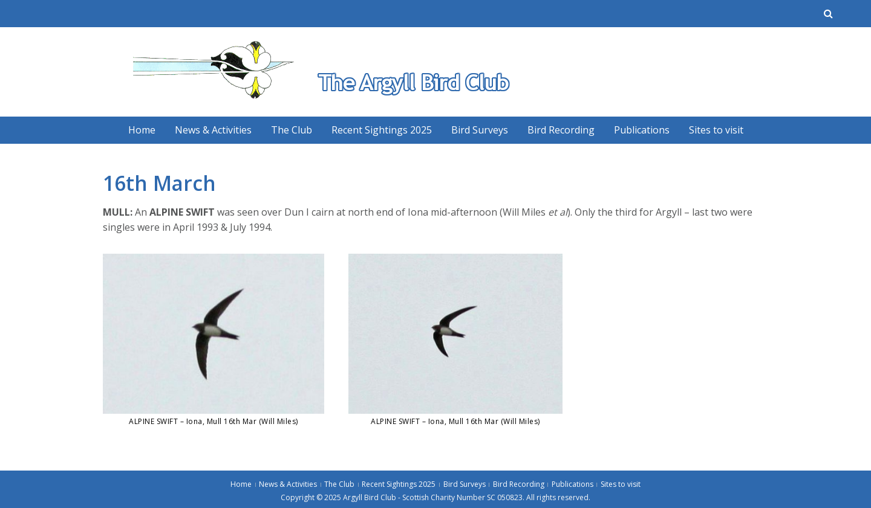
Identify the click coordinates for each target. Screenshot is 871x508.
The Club (291, 130)
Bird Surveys (479, 130)
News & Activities (213, 130)
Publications (642, 130)
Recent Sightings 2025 (381, 130)
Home (141, 130)
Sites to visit (716, 130)
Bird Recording (561, 130)
